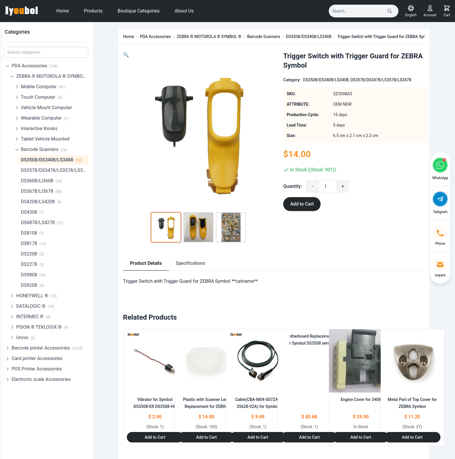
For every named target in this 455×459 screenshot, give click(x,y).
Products (93, 11)
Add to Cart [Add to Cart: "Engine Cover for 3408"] (361, 437)
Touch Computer (41, 97)
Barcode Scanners (44, 149)
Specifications (190, 263)
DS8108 (32, 233)
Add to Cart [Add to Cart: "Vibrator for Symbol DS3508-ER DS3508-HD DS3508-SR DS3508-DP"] (155, 437)
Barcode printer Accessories (47, 348)
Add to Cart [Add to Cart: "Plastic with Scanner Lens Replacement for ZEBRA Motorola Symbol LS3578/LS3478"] (206, 437)
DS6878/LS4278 (42, 222)
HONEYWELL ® (36, 295)
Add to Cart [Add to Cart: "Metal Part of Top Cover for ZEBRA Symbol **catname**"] (412, 437)
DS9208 (32, 285)
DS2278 (32, 264)
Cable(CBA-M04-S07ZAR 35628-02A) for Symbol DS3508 (257, 406)
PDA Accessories (35, 66)
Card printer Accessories (37, 358)
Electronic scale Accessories (41, 379)
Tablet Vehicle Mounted (45, 139)
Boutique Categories (139, 11)
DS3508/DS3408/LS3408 (51, 160)
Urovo (25, 337)
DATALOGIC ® (35, 306)
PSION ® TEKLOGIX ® (42, 327)
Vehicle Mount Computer (46, 107)
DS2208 (32, 254)
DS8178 (33, 243)
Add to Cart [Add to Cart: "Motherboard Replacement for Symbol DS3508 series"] (309, 437)
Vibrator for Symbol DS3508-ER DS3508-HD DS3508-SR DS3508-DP (154, 406)
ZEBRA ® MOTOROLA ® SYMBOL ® (52, 76)
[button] (126, 54)
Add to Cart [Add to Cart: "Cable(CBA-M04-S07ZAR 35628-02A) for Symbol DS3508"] (258, 437)
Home (62, 11)
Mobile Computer (43, 86)
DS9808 (33, 275)
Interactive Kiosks (39, 128)
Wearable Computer (44, 118)
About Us (184, 11)
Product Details (146, 263)
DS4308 (32, 212)
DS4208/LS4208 (41, 201)
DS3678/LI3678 (41, 191)
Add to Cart (302, 204)
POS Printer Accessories (37, 369)
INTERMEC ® (33, 316)
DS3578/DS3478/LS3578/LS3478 (54, 170)
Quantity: (292, 186)
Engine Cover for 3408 (361, 399)
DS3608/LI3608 (41, 180)
